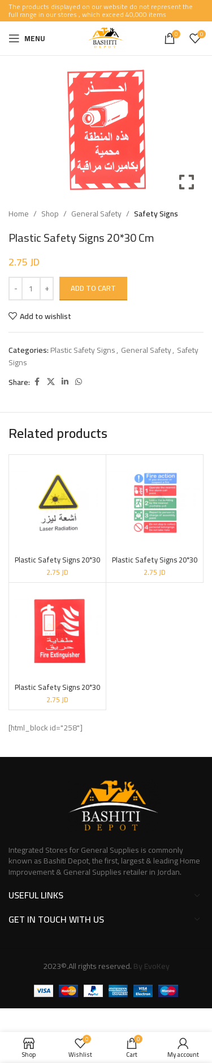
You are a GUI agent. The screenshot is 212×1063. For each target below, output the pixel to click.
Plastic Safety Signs (82, 350)
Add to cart (93, 288)
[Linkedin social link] (65, 381)
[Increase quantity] (47, 288)
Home (18, 213)
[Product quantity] (31, 288)
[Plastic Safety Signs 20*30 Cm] (57, 503)
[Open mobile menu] (27, 38)
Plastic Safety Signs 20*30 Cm (57, 564)
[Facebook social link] (37, 381)
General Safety (96, 213)
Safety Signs (156, 213)
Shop (50, 213)
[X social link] (51, 381)
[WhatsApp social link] (78, 381)
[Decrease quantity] (15, 288)
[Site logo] (106, 37)
